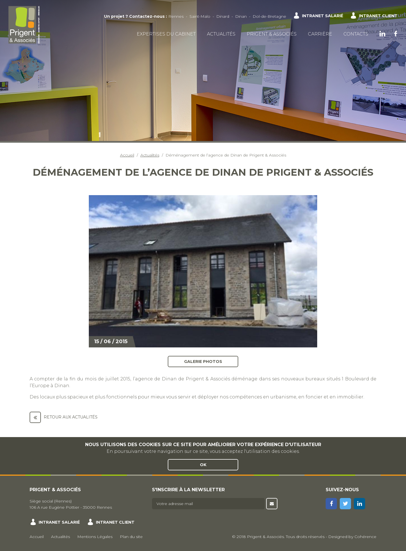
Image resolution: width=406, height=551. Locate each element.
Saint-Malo (199, 16)
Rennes (176, 16)
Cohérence (365, 536)
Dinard (222, 16)
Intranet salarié (322, 15)
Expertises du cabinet (166, 34)
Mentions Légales (94, 536)
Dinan (241, 16)
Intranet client (378, 15)
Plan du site (131, 536)
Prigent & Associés (272, 34)
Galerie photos (203, 361)
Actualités (221, 34)
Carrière (320, 34)
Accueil (127, 155)
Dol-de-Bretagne (269, 16)
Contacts (355, 34)
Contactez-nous (147, 16)
